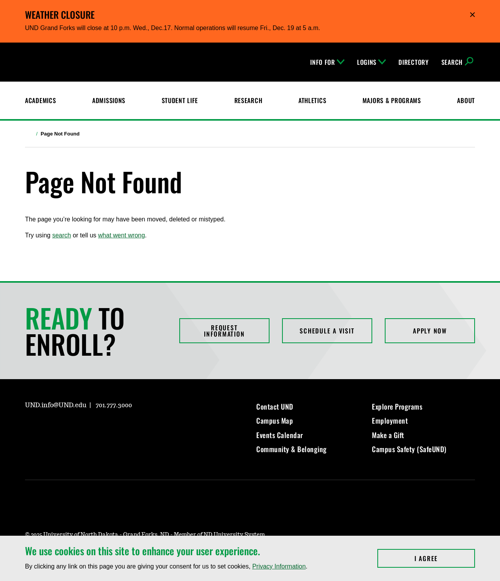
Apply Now (430, 330)
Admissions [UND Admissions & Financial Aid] (108, 100)
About (466, 100)
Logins (371, 62)
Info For (327, 62)
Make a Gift (388, 435)
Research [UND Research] (248, 100)
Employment (390, 420)
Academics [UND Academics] (40, 100)
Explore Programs (397, 406)
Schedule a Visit (327, 330)
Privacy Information (279, 566)
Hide (472, 14)
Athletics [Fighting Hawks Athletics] (312, 100)
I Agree (444, 558)
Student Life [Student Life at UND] (180, 100)
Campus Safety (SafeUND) (409, 449)
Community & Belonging (291, 449)
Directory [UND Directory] (413, 62)
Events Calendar (279, 435)
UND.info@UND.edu (55, 405)
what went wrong (121, 235)
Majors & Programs (391, 100)
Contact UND (274, 406)
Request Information (224, 331)
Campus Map (274, 420)
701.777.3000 (114, 405)
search (61, 235)
